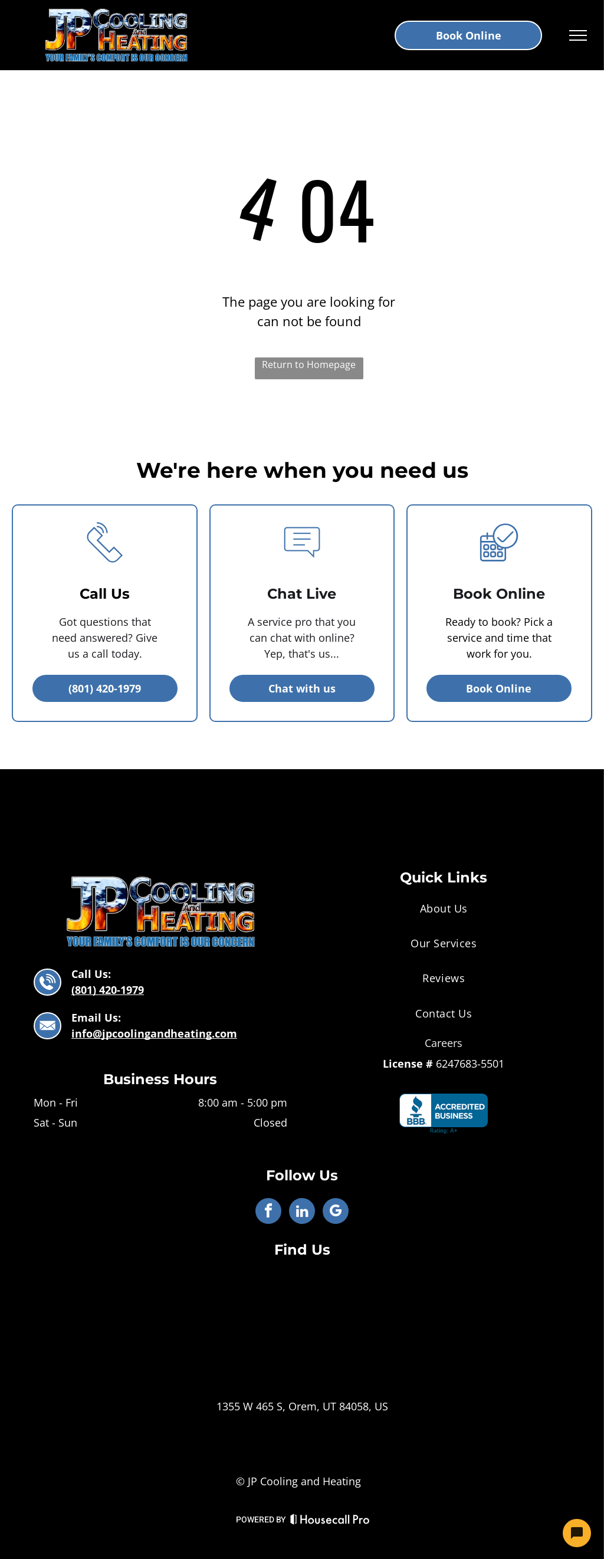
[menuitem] (443, 908)
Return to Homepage (309, 364)
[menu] (578, 35)
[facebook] (268, 1212)
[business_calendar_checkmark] (499, 569)
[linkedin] (302, 1212)
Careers (443, 1043)
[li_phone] (105, 569)
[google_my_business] (336, 1212)
